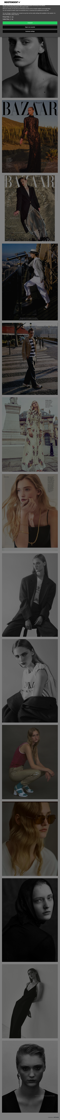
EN (12, 17)
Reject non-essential (30, 27)
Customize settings (30, 31)
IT (10, 17)
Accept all (30, 23)
